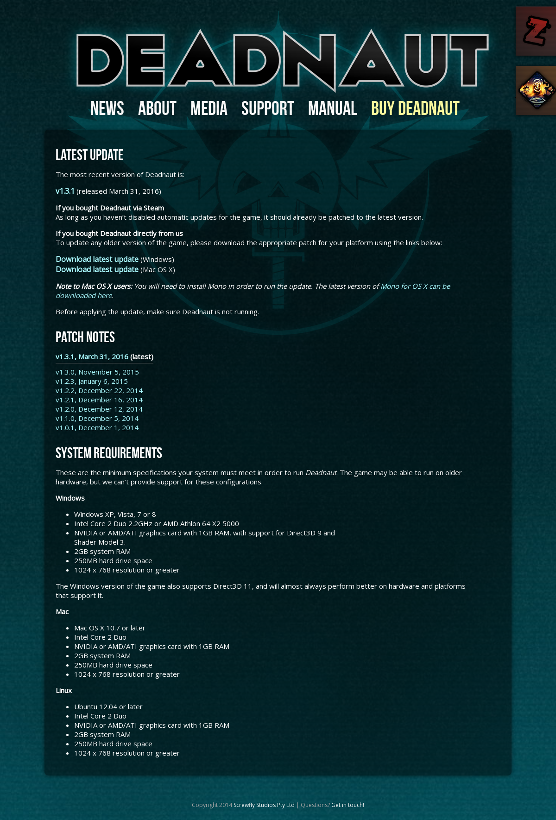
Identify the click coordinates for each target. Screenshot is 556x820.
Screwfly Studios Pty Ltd (264, 805)
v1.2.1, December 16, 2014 (99, 399)
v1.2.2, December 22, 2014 (99, 390)
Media (208, 108)
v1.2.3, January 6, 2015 (92, 381)
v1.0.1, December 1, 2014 (97, 427)
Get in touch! (347, 805)
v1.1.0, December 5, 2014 (97, 418)
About (157, 108)
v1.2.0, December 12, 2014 (99, 408)
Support (267, 108)
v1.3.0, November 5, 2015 (97, 371)
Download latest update (97, 259)
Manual (332, 108)
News (107, 108)
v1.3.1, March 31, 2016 (92, 356)
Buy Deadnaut (415, 108)
